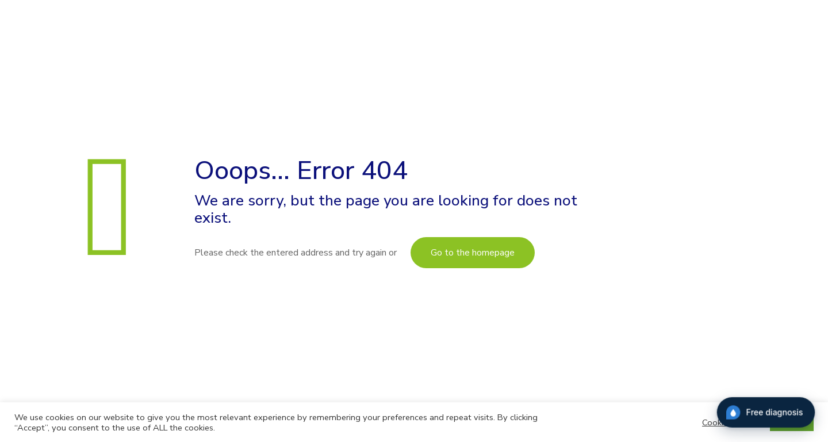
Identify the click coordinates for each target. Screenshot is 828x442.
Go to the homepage (473, 252)
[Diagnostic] (766, 415)
